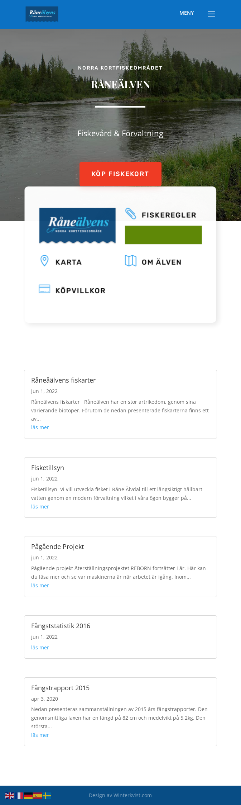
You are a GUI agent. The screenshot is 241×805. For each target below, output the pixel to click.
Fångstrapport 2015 (60, 687)
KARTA (71, 262)
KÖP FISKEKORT (120, 174)
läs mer (40, 427)
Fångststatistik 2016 (60, 625)
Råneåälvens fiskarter (63, 380)
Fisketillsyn (47, 467)
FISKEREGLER (167, 217)
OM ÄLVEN (160, 262)
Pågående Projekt (57, 546)
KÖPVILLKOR (82, 289)
